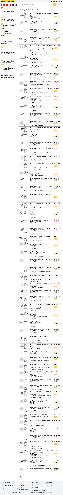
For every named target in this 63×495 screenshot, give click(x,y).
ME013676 (39, 281)
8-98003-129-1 (34, 362)
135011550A (45, 41)
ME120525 (33, 146)
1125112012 (46, 182)
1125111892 (48, 271)
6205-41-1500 (34, 175)
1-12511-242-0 (40, 340)
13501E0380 (39, 54)
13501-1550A (33, 43)
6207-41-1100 (34, 376)
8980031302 (40, 369)
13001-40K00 (33, 86)
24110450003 (47, 279)
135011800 (39, 234)
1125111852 (40, 256)
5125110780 (33, 77)
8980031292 (40, 362)
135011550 (33, 41)
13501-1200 (33, 137)
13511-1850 (38, 159)
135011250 (45, 33)
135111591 (45, 207)
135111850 (33, 159)
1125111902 (40, 287)
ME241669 (33, 412)
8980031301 (46, 367)
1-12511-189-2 (34, 271)
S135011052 (44, 92)
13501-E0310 (45, 137)
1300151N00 (45, 416)
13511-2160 (38, 316)
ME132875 (38, 354)
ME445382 (38, 412)
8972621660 (33, 240)
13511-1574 (45, 190)
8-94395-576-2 (41, 463)
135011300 (38, 139)
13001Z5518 (45, 446)
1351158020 (39, 472)
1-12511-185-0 (40, 254)
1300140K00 (46, 84)
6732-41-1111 (34, 125)
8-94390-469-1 (41, 395)
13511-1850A (33, 161)
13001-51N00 (33, 418)
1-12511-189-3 (41, 271)
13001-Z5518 (33, 448)
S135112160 (44, 316)
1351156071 (45, 471)
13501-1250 (50, 33)
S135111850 (33, 248)
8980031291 (46, 360)
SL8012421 (33, 326)
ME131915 (33, 354)
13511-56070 (39, 471)
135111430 (39, 152)
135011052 (33, 92)
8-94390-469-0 (34, 395)
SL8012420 (46, 324)
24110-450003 (34, 279)
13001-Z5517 (39, 446)
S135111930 (45, 300)
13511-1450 (33, 167)
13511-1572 (33, 190)
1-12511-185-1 (34, 256)
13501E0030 (33, 102)
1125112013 (40, 183)
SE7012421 (33, 308)
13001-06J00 (39, 416)
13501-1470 (50, 100)
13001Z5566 (45, 455)
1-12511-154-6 (40, 182)
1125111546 (33, 182)
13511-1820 (39, 167)
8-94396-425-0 (49, 463)
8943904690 (33, 397)
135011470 (39, 70)
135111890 (33, 263)
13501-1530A (33, 54)
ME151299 (33, 131)
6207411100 (40, 376)
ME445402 (43, 412)
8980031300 (33, 367)
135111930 (33, 300)
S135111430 (33, 154)
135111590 (33, 207)
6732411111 (40, 125)
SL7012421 (45, 308)
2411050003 (33, 281)
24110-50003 (40, 279)
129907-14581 (34, 389)
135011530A (45, 52)
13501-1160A (33, 26)
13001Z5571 (39, 457)
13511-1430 (33, 152)
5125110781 (46, 77)
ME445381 (38, 404)
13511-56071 (33, 472)
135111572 (33, 192)
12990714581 (40, 389)
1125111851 (46, 254)
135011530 (33, 52)
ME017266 (38, 18)
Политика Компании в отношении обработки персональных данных (39, 492)
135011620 (39, 43)
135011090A (45, 68)
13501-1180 (38, 33)
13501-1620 (33, 234)
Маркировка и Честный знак (7, 1)
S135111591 (33, 209)
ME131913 (33, 348)
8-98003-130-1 (34, 369)
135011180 (33, 33)
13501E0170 (39, 26)
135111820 (38, 169)
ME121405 (38, 146)
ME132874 (38, 348)
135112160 (33, 316)
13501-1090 (38, 68)
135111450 (33, 169)
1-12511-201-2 (34, 183)
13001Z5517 (33, 446)
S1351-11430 (45, 152)
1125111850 (33, 254)
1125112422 (40, 342)
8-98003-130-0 (40, 367)
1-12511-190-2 (34, 287)
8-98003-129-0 (40, 360)
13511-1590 (38, 207)
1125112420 (33, 340)
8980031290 (33, 360)
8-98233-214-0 (49, 395)
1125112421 (46, 340)
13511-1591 (50, 207)
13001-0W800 (40, 84)
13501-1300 (39, 137)
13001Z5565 (39, 448)
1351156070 (33, 471)
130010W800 (33, 84)
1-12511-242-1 (34, 342)
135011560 (33, 217)
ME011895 (33, 18)
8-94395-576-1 (34, 463)
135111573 (38, 192)
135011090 (33, 68)
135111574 (33, 201)
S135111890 (45, 263)
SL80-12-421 (40, 324)
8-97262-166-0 (40, 240)
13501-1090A (33, 70)
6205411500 (40, 175)
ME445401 (43, 404)
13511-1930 (38, 300)
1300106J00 (33, 416)
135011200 (33, 139)
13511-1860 (50, 246)
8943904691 (39, 397)
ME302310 (48, 354)
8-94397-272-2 (41, 465)
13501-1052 (38, 92)
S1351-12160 (33, 318)
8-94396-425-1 (34, 465)
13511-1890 (38, 263)
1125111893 (33, 273)
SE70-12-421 (39, 308)
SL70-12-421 (33, 310)
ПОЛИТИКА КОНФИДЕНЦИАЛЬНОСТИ (18, 492)
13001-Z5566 (33, 457)
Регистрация (59, 1)
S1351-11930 (33, 302)
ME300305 (43, 354)
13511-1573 (39, 190)
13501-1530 (38, 52)
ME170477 (33, 225)
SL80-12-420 (33, 324)
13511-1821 (45, 167)
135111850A (45, 159)
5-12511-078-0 (40, 77)
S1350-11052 (33, 94)
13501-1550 (38, 41)
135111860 (39, 161)
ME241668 (33, 404)
